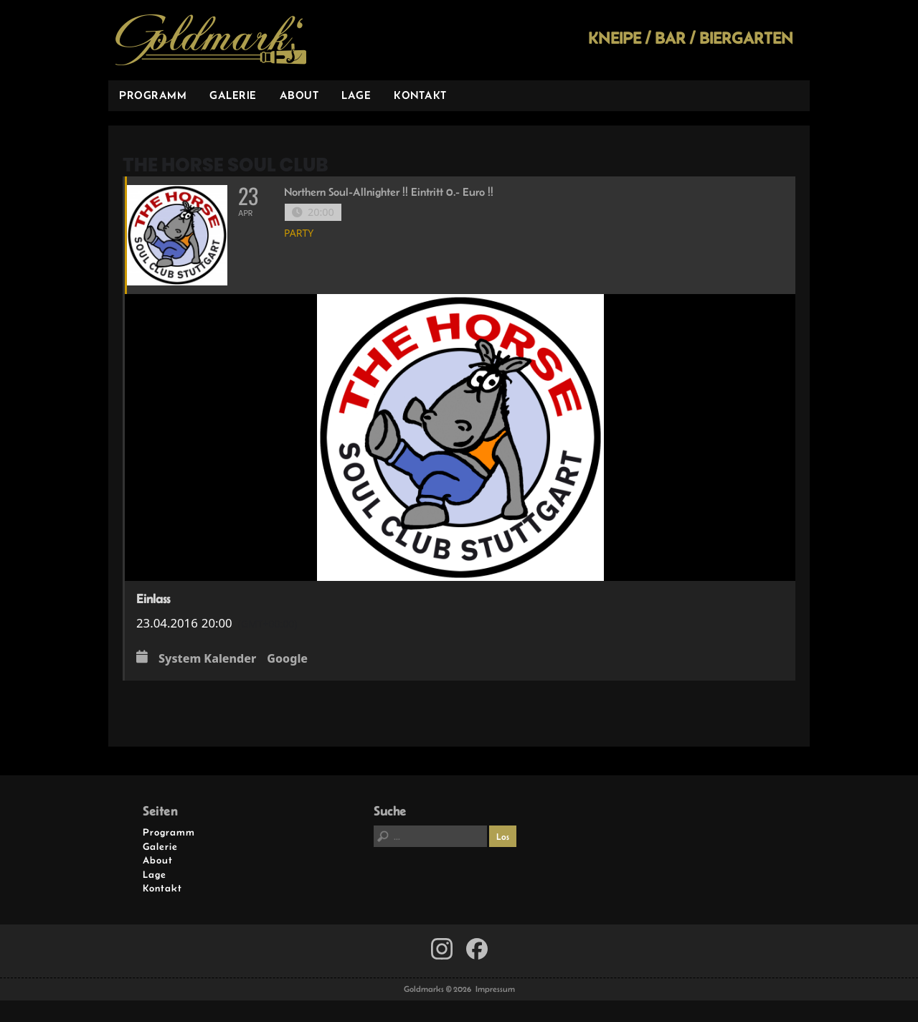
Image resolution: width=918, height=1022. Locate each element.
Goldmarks (210, 40)
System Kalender (207, 659)
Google (287, 659)
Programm (152, 95)
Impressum (495, 989)
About (299, 95)
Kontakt (420, 95)
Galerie (233, 95)
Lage (356, 95)
